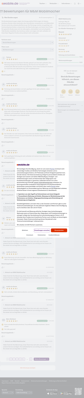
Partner (52, 169)
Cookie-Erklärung (54, 235)
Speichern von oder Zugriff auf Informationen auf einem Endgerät (39, 194)
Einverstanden (59, 230)
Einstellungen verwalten (42, 230)
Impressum (29, 235)
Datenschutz (42, 235)
